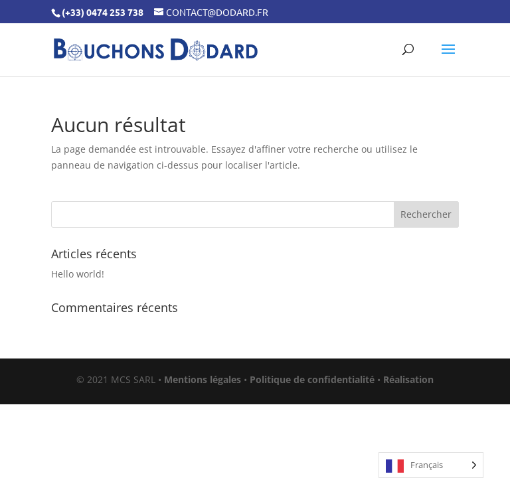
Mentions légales (202, 379)
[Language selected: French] (431, 465)
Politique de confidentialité (312, 379)
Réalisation (408, 379)
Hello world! (77, 274)
